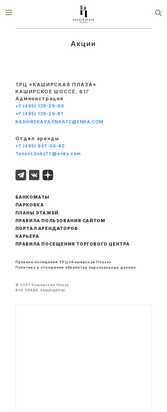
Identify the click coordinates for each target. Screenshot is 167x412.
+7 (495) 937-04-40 (40, 146)
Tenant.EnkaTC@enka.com (48, 153)
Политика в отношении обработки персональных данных (75, 267)
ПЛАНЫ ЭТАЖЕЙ (37, 213)
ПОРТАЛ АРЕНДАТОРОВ (46, 228)
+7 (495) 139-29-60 (39, 106)
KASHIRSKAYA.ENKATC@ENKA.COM (59, 121)
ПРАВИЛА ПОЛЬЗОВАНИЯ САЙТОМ (60, 220)
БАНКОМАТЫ (32, 197)
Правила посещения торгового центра (72, 244)
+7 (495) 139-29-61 (39, 113)
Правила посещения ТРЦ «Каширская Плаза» (63, 262)
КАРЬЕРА (27, 236)
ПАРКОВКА (29, 204)
